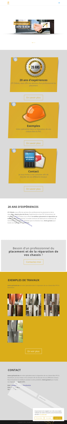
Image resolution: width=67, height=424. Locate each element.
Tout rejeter (48, 418)
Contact (33, 172)
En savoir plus (43, 414)
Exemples (33, 126)
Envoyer (10, 407)
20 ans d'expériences (33, 80)
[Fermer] (63, 408)
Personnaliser (39, 418)
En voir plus (33, 352)
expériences (33, 28)
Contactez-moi (33, 262)
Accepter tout (58, 418)
